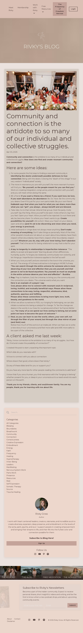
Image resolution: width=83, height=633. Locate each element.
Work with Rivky (35, 9)
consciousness (12, 440)
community (11, 434)
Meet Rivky (11, 9)
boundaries (11, 429)
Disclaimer (11, 621)
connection (11, 437)
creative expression (14, 442)
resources (11, 478)
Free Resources (46, 9)
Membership (23, 8)
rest (8, 481)
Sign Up (41, 543)
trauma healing (13, 492)
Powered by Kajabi (72, 627)
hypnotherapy (12, 459)
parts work (11, 473)
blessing (10, 426)
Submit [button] (72, 605)
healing (9, 456)
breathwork (11, 431)
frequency (11, 453)
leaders (9, 465)
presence (10, 475)
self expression (13, 484)
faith (8, 451)
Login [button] (73, 9)
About (9, 619)
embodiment (12, 445)
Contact (17, 619)
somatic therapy (13, 487)
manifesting (11, 467)
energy (9, 448)
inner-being (11, 462)
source (9, 489)
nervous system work (16, 470)
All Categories (12, 423)
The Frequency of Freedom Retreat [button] (59, 9)
